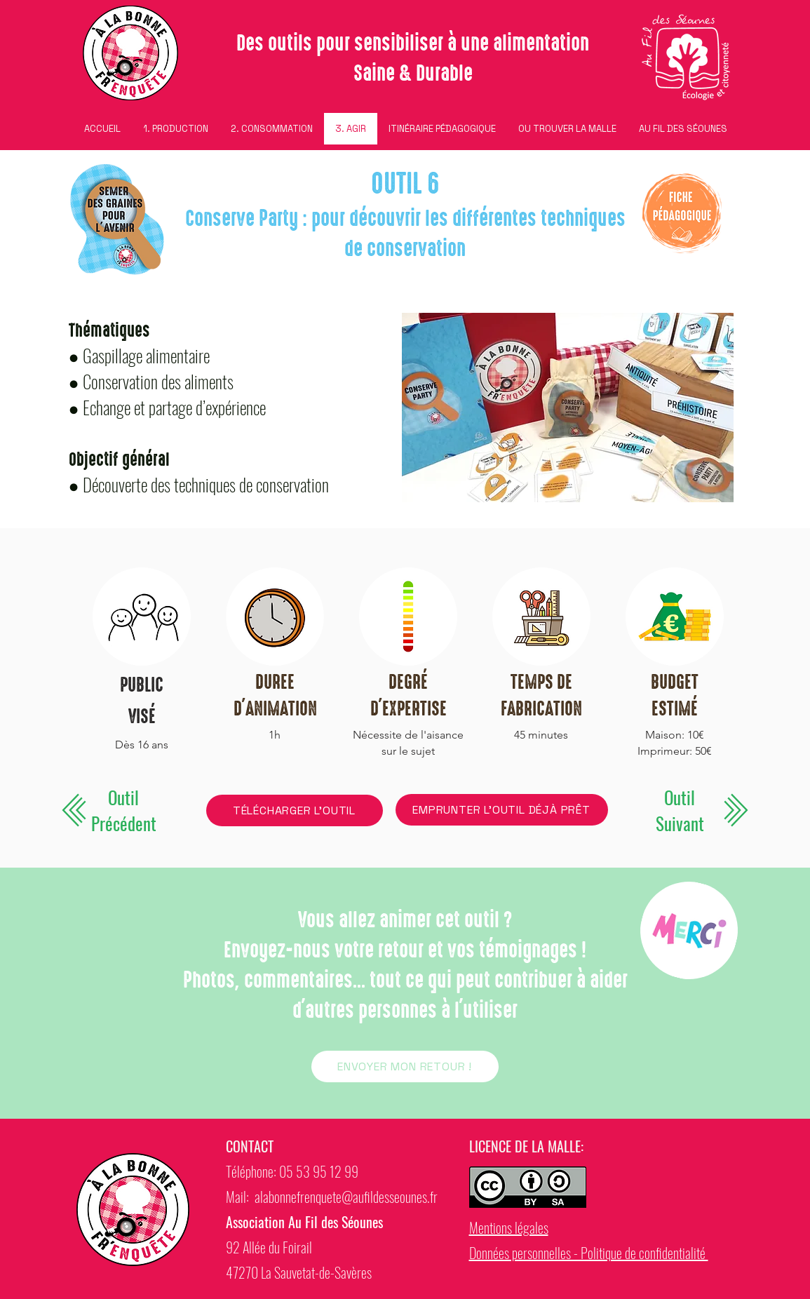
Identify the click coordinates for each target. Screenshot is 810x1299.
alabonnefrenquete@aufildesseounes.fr (346, 1196)
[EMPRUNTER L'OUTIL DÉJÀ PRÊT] (502, 810)
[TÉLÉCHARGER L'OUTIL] (294, 810)
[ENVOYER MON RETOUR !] (405, 1066)
